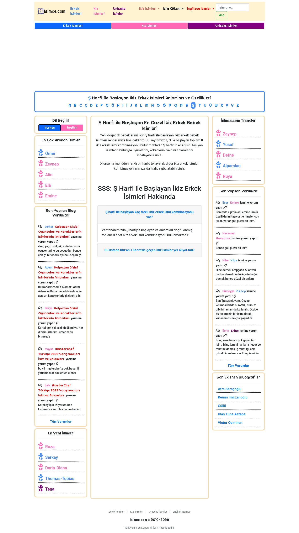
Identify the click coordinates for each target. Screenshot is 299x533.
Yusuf (228, 144)
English (71, 127)
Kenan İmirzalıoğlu (232, 397)
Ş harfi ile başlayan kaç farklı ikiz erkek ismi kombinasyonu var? (149, 214)
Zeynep (52, 164)
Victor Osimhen (230, 422)
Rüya (227, 176)
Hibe (233, 260)
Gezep (240, 291)
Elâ (48, 185)
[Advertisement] (149, 60)
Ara (221, 15)
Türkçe (49, 128)
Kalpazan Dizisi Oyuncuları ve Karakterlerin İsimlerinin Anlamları (59, 232)
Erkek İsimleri (75, 11)
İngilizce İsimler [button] (199, 8)
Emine (51, 195)
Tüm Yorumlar (61, 421)
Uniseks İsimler (119, 11)
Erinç (234, 331)
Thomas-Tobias (59, 478)
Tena (49, 489)
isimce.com (54, 11)
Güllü (222, 406)
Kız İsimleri (99, 11)
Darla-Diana (56, 467)
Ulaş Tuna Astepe (232, 414)
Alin (49, 174)
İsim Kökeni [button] (172, 8)
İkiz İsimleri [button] (148, 8)
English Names (181, 511)
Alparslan (232, 165)
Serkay (51, 457)
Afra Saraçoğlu (229, 389)
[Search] (232, 7)
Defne (228, 155)
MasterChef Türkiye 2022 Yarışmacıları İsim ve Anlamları (59, 354)
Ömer (50, 153)
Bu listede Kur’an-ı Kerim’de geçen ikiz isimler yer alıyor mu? (150, 250)
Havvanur (223, 238)
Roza (50, 446)
